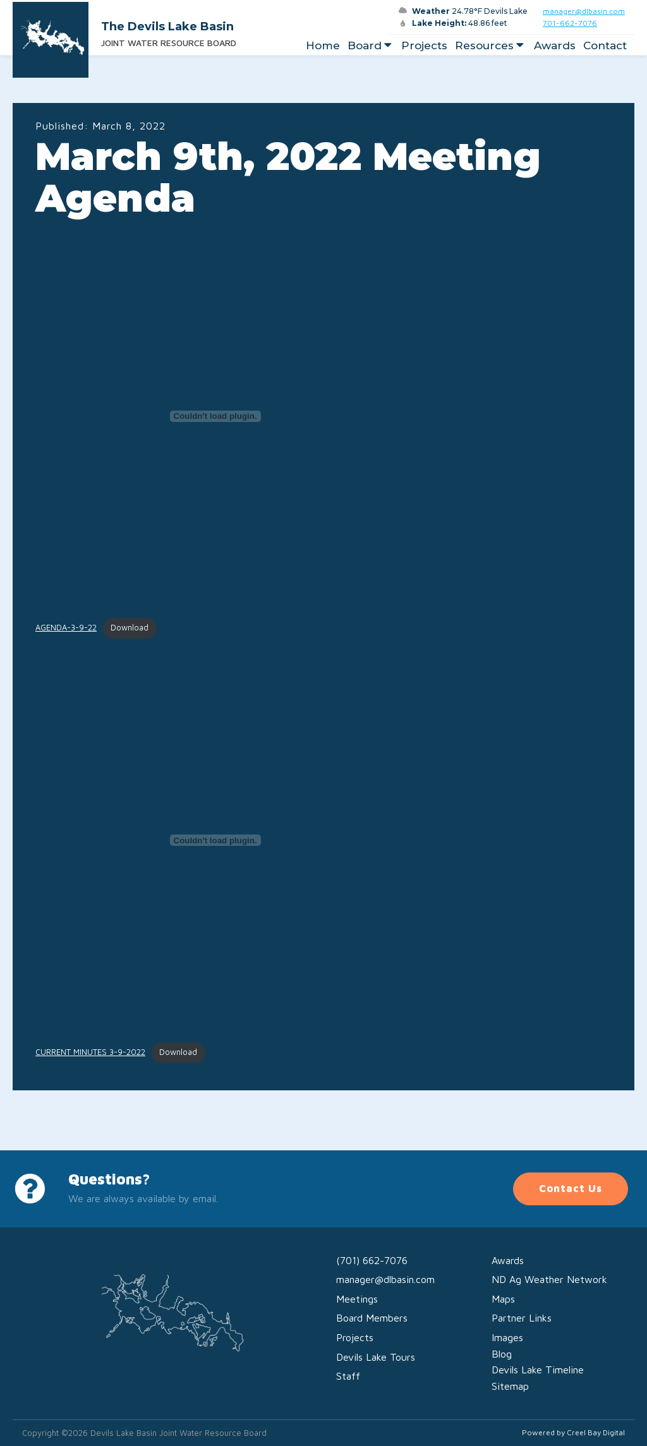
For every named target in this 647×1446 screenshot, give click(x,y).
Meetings (357, 1298)
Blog (502, 1353)
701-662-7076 (570, 23)
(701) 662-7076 (372, 1260)
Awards (555, 45)
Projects (424, 45)
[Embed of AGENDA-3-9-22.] (215, 416)
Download (129, 627)
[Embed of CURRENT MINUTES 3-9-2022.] (215, 840)
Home (323, 45)
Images (507, 1337)
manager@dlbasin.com (584, 11)
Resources (490, 45)
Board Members (372, 1317)
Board (371, 45)
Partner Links (522, 1317)
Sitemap (510, 1386)
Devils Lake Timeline (538, 1369)
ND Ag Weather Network (549, 1279)
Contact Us (570, 1188)
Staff (348, 1376)
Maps (503, 1298)
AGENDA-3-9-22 (66, 627)
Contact (605, 45)
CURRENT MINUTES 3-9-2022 (90, 1052)
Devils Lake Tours (375, 1357)
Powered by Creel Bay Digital (573, 1432)
